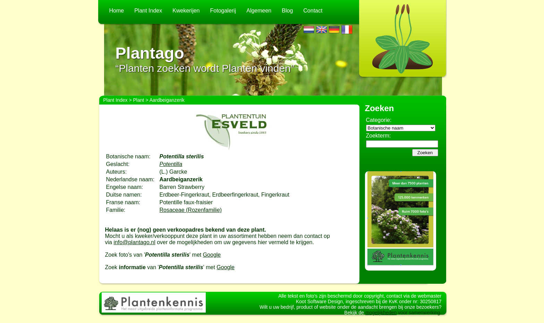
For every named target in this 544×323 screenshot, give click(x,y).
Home (116, 11)
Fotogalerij (223, 11)
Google (212, 255)
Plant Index (148, 11)
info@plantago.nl (134, 242)
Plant (138, 100)
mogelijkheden (381, 319)
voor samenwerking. (419, 319)
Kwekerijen (185, 11)
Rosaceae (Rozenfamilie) (191, 210)
